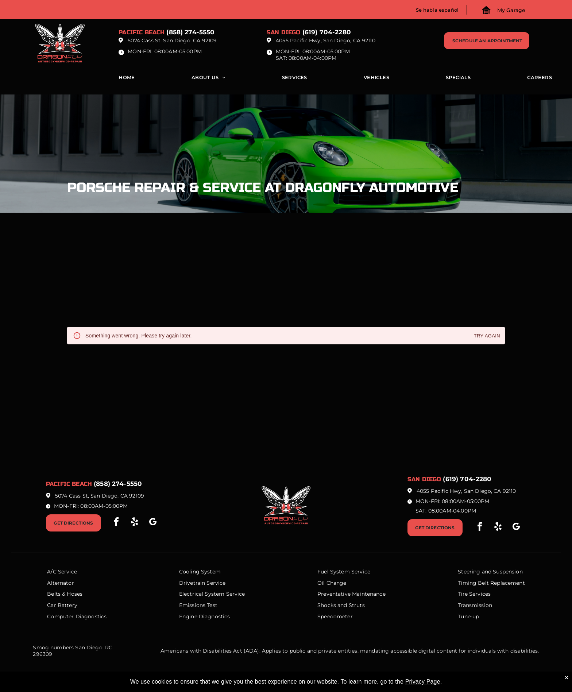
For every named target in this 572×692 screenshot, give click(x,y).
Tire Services (474, 594)
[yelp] (134, 522)
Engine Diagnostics (204, 616)
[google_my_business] (152, 522)
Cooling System (200, 571)
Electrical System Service (212, 594)
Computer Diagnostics (77, 616)
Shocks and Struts (341, 605)
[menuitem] (127, 79)
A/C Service (62, 571)
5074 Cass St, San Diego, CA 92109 (172, 40)
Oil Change (332, 583)
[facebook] (116, 522)
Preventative (334, 594)
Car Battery (62, 605)
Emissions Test (198, 605)
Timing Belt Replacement (491, 583)
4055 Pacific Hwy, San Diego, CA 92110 (325, 40)
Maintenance (369, 594)
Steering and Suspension (490, 571)
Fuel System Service (343, 571)
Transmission (475, 605)
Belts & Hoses (64, 594)
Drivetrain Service (202, 583)
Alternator (60, 583)
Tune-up (468, 616)
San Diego (283, 32)
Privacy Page (422, 682)
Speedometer (335, 616)
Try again (487, 336)
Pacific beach (142, 32)
